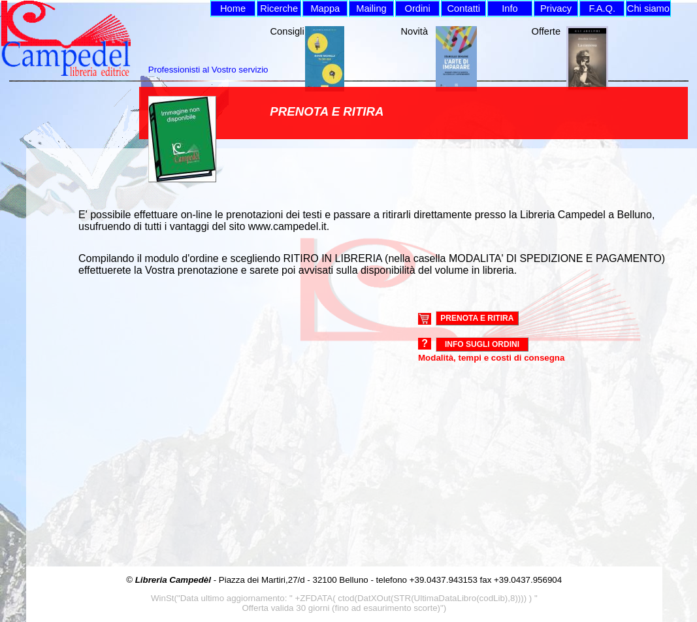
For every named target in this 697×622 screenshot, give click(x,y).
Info (509, 8)
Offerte (546, 31)
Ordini (417, 8)
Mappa (325, 8)
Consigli (287, 31)
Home (233, 8)
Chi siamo (648, 8)
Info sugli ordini (482, 344)
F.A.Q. (602, 8)
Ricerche (279, 8)
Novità (415, 31)
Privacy (556, 8)
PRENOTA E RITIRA (476, 318)
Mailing (371, 8)
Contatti (464, 8)
